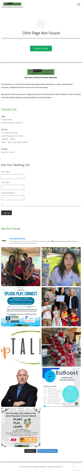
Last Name (5, 182)
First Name (5, 171)
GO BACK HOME (41, 48)
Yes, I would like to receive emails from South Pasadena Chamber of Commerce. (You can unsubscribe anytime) (41, 206)
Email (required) (8, 193)
